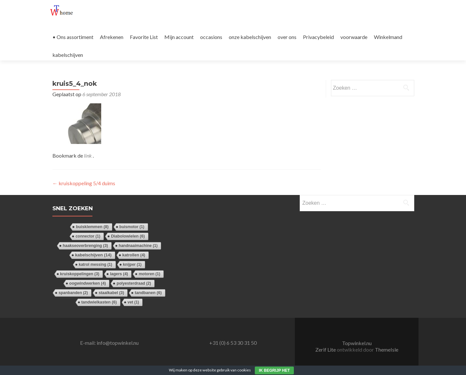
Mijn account (179, 37)
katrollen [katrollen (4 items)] (133, 255)
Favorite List (144, 37)
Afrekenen (111, 37)
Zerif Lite (326, 349)
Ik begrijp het (274, 370)
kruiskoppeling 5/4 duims (83, 183)
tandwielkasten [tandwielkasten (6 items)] (99, 302)
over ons (287, 37)
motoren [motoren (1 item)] (149, 274)
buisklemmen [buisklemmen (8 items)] (92, 226)
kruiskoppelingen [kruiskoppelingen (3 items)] (80, 274)
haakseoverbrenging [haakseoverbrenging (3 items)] (85, 245)
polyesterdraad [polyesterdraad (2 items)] (133, 283)
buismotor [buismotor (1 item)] (131, 227)
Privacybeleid (318, 37)
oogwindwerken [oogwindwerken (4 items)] (87, 283)
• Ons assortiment (72, 37)
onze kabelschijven (250, 37)
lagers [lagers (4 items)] (119, 274)
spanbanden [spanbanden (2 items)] (73, 293)
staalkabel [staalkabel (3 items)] (111, 293)
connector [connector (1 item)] (87, 236)
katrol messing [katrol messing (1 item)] (95, 264)
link (88, 155)
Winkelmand (388, 37)
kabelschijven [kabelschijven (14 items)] (93, 254)
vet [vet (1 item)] (133, 302)
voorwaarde (353, 37)
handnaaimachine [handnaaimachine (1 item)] (138, 245)
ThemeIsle (386, 349)
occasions (211, 37)
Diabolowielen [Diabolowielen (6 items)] (128, 236)
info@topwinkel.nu (118, 343)
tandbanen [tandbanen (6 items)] (148, 293)
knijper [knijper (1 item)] (132, 264)
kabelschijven (67, 55)
